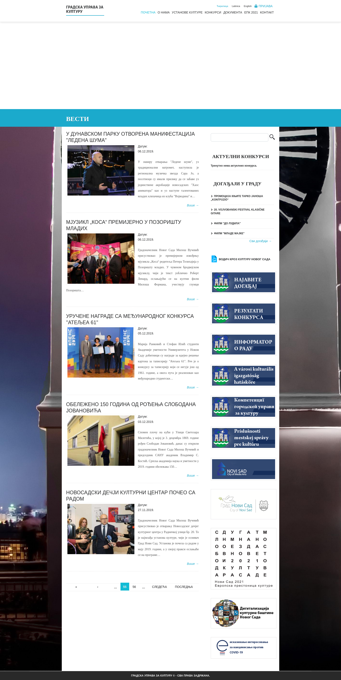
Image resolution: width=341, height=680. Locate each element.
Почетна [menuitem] (148, 12)
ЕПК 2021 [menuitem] (251, 12)
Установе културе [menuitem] (187, 12)
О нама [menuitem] (164, 12)
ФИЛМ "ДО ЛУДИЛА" (227, 223)
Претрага (272, 137)
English (248, 6)
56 (134, 587)
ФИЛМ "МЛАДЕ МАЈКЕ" (229, 233)
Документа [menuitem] (232, 12)
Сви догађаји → (260, 241)
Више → (193, 205)
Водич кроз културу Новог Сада (244, 259)
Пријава (265, 6)
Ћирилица (222, 6)
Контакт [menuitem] (267, 12)
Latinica (236, 6)
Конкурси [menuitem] (213, 12)
